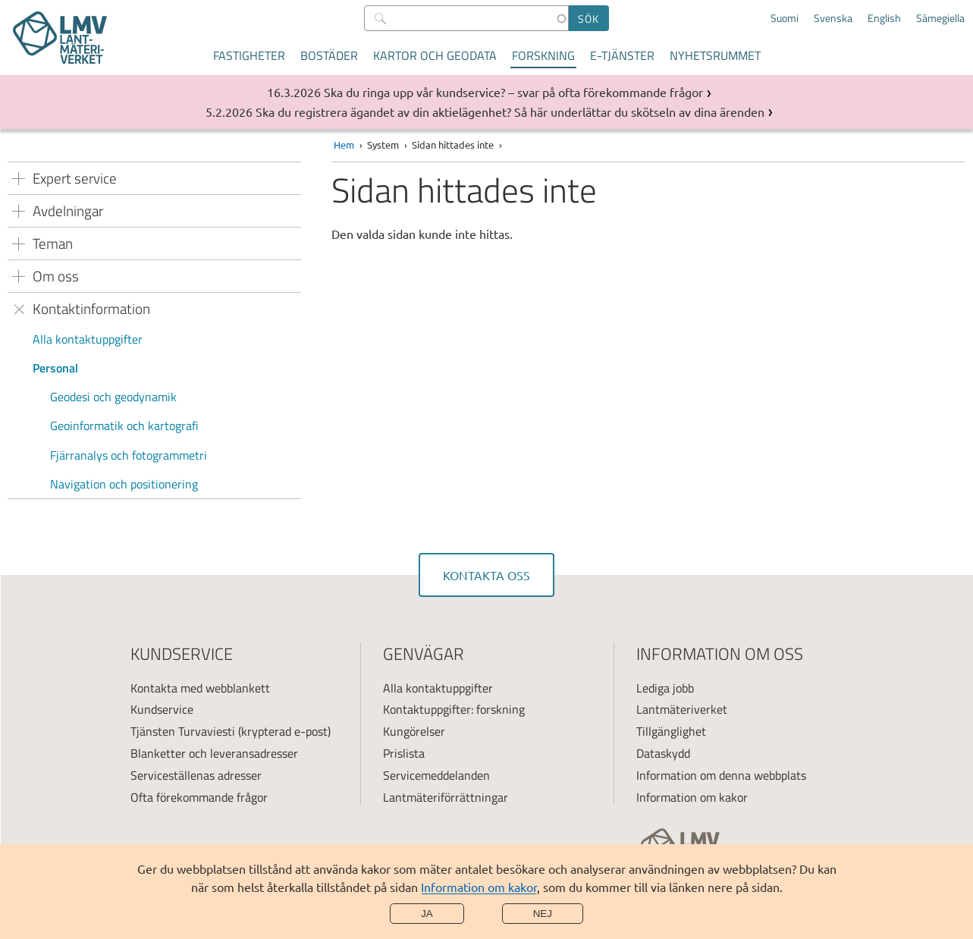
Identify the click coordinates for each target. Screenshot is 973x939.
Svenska (833, 18)
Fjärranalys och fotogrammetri (128, 455)
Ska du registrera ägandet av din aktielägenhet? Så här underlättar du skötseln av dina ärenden (510, 111)
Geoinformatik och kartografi (124, 425)
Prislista (404, 753)
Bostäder (329, 55)
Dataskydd (663, 753)
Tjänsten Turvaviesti (182, 731)
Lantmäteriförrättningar (445, 797)
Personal (55, 368)
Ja (427, 913)
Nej (542, 913)
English (884, 18)
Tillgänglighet (671, 731)
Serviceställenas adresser (196, 775)
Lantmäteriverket (681, 709)
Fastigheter (249, 55)
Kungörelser (414, 731)
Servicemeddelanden (436, 775)
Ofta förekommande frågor (199, 797)
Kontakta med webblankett (200, 688)
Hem (344, 144)
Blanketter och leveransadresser (214, 753)
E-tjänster (622, 55)
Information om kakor (479, 886)
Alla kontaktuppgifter (88, 339)
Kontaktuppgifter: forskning (454, 709)
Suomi (785, 18)
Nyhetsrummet (715, 55)
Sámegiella (940, 18)
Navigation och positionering (124, 484)
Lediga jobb (665, 688)
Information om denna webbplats (721, 775)
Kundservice (161, 709)
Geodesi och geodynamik (113, 397)
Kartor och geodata (435, 55)
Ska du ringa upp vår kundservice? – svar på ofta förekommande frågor (513, 91)
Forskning (543, 55)
